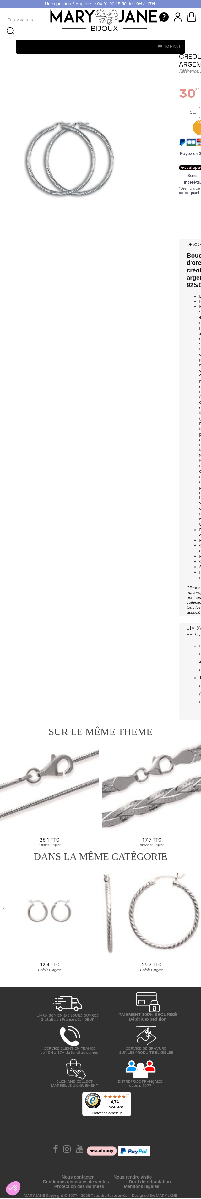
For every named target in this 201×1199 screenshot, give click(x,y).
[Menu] (127, 1095)
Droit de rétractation (150, 1181)
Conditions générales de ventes (76, 1181)
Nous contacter (78, 1177)
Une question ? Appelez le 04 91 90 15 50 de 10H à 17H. (100, 3)
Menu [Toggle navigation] (169, 47)
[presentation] (4, 783)
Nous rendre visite (132, 1177)
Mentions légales (141, 1186)
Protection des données (79, 1186)
